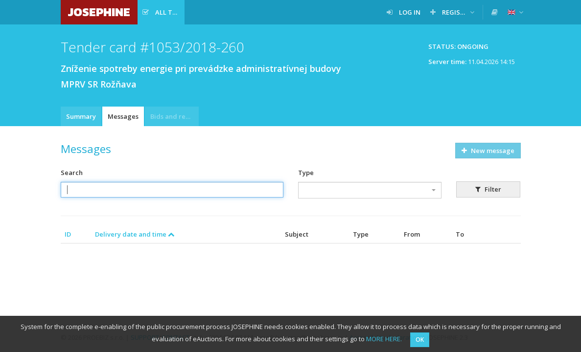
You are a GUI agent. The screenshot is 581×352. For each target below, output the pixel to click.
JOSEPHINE (99, 12)
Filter (488, 189)
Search (72, 172)
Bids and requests (174, 116)
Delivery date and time (135, 234)
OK (420, 339)
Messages (123, 116)
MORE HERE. (384, 338)
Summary (81, 116)
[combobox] (370, 190)
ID (68, 234)
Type (306, 172)
